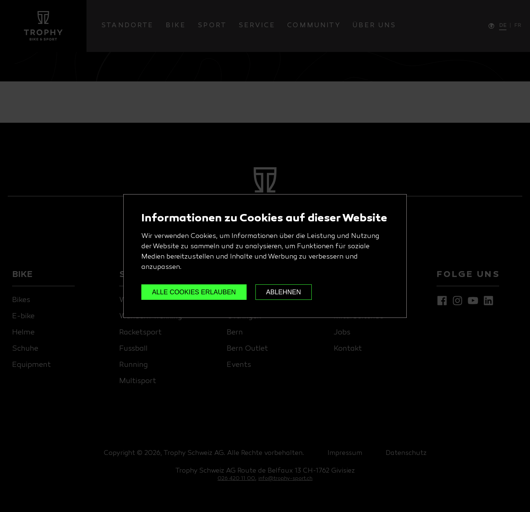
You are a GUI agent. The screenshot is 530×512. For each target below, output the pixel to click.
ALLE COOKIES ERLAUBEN (194, 292)
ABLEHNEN (283, 292)
